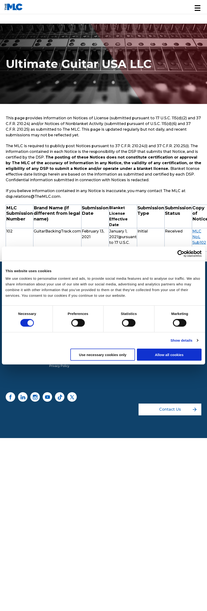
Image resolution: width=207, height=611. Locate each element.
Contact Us (178, 409)
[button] (197, 8)
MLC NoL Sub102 (199, 237)
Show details (182, 340)
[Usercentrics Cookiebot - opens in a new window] (181, 253)
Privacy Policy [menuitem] (59, 366)
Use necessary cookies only (102, 355)
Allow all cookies (169, 355)
